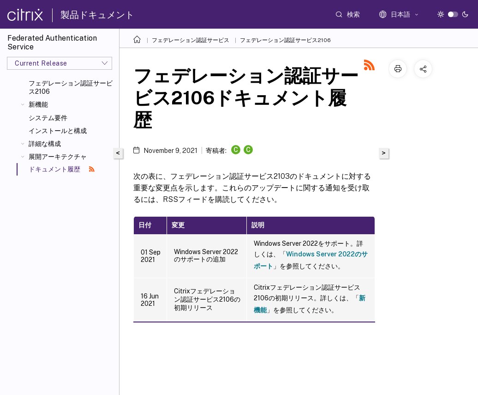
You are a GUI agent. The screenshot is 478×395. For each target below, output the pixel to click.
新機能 (38, 104)
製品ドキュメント (97, 14)
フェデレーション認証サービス (190, 40)
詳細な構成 (45, 143)
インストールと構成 (58, 130)
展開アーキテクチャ (58, 156)
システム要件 (48, 118)
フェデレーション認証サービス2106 (71, 87)
